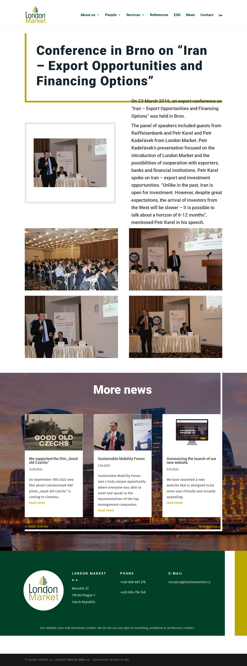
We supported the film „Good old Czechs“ (53, 460)
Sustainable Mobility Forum (121, 458)
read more (37, 503)
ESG (177, 15)
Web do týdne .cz (78, 660)
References (159, 15)
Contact (206, 15)
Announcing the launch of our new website (191, 460)
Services (133, 15)
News (190, 15)
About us (88, 15)
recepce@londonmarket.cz (189, 582)
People (111, 15)
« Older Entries (36, 526)
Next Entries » (210, 526)
